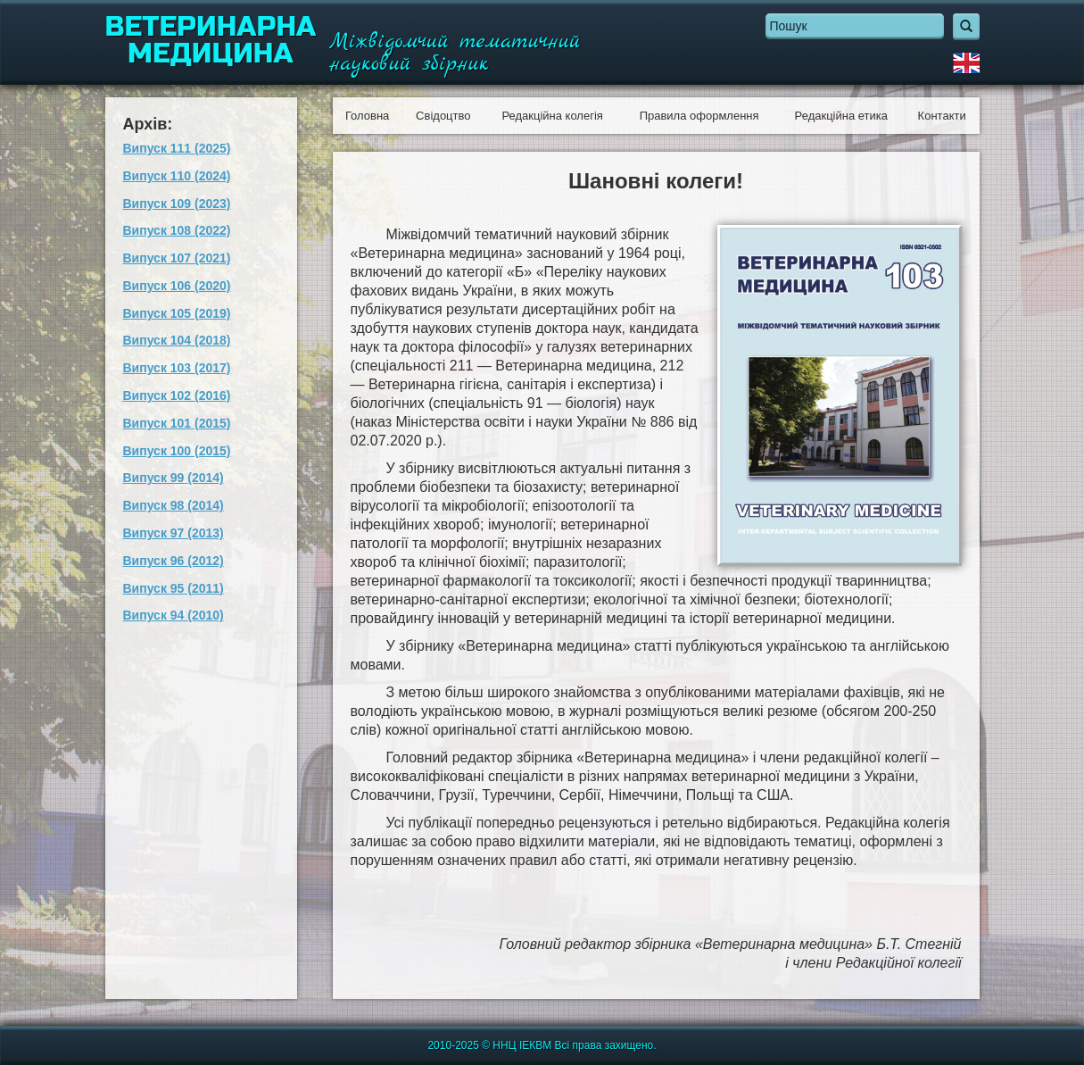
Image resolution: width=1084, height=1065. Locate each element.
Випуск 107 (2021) (177, 258)
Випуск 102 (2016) (177, 395)
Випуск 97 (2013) (173, 533)
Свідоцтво (443, 115)
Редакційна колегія (551, 115)
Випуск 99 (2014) (173, 477)
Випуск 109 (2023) (177, 203)
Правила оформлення (699, 115)
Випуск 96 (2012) (173, 560)
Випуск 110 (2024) (177, 176)
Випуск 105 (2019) (177, 313)
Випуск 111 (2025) (177, 148)
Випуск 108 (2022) (177, 230)
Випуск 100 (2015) (177, 451)
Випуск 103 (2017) (177, 368)
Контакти (942, 115)
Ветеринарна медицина (211, 40)
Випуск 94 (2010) (173, 615)
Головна (367, 115)
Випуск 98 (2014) (173, 505)
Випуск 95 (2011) (173, 588)
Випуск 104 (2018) (177, 340)
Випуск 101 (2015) (177, 423)
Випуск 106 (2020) (177, 286)
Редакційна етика (841, 115)
